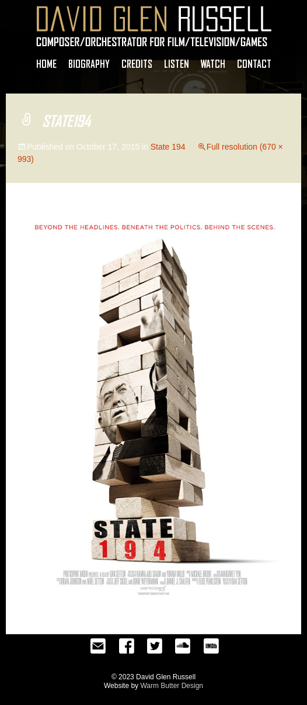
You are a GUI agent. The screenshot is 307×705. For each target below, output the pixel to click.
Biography (89, 64)
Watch (213, 64)
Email (98, 649)
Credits (136, 64)
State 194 (168, 146)
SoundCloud (182, 649)
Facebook (126, 649)
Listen (176, 64)
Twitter (154, 649)
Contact (254, 64)
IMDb (210, 649)
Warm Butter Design (171, 686)
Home (46, 64)
